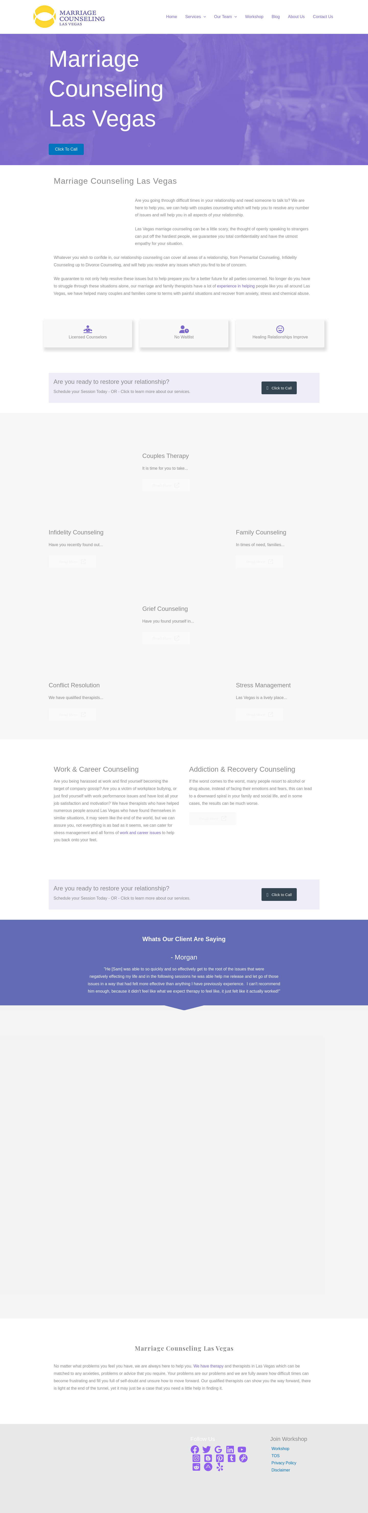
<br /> (275, 95)
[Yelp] (220, 1467)
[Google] (218, 1449)
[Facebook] (195, 1449)
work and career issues (141, 833)
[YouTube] (242, 1449)
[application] (203, 17)
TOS (274, 1456)
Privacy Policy (283, 1463)
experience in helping (236, 286)
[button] (279, 387)
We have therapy (208, 1366)
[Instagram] (196, 1458)
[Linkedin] (230, 1449)
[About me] (208, 1467)
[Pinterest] (220, 1458)
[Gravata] (243, 1458)
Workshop (279, 1448)
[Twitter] (206, 1449)
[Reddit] (196, 1467)
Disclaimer (279, 1470)
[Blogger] (208, 1458)
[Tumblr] (231, 1458)
